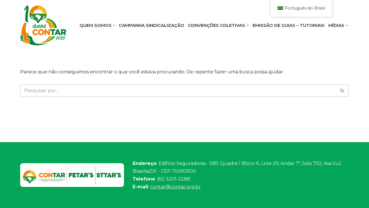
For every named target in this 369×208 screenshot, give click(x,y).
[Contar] (43, 25)
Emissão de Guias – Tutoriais (289, 25)
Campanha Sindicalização (151, 25)
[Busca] (178, 90)
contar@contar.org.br (175, 187)
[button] (114, 25)
